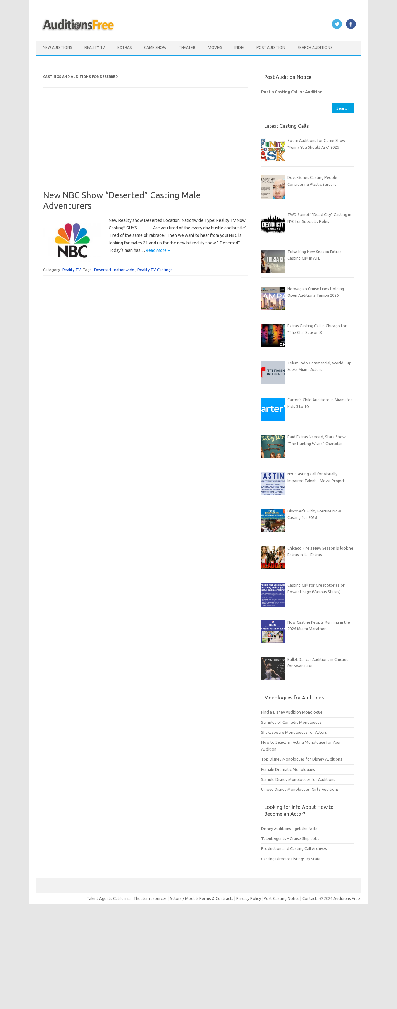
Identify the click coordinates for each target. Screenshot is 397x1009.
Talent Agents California (109, 898)
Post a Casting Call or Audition (292, 91)
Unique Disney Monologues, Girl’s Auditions (300, 789)
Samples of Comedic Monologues (291, 722)
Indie (239, 48)
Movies (215, 48)
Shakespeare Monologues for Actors (294, 732)
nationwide (124, 269)
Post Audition (270, 48)
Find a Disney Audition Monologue (292, 712)
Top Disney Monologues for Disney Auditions (301, 759)
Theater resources (150, 898)
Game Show (155, 48)
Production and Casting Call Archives (294, 848)
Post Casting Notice (281, 898)
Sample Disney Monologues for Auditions (298, 779)
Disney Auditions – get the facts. (289, 828)
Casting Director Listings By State (291, 859)
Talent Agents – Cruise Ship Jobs (290, 838)
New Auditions (57, 48)
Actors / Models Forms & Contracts (201, 898)
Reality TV (94, 48)
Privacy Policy (249, 898)
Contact (310, 898)
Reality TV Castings (155, 269)
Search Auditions (315, 48)
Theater (187, 48)
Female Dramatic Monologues (288, 769)
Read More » (158, 250)
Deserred (102, 269)
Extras (124, 48)
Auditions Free (346, 898)
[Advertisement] (145, 146)
